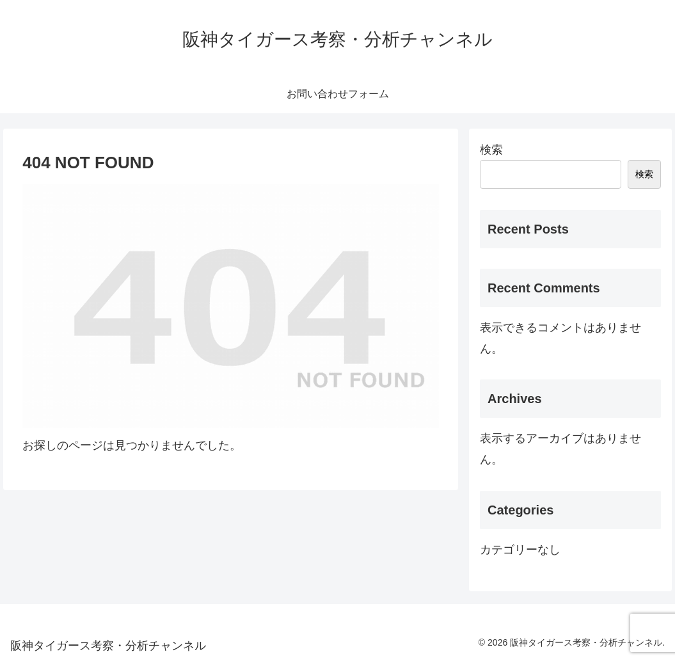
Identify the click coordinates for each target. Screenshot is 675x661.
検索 (491, 149)
